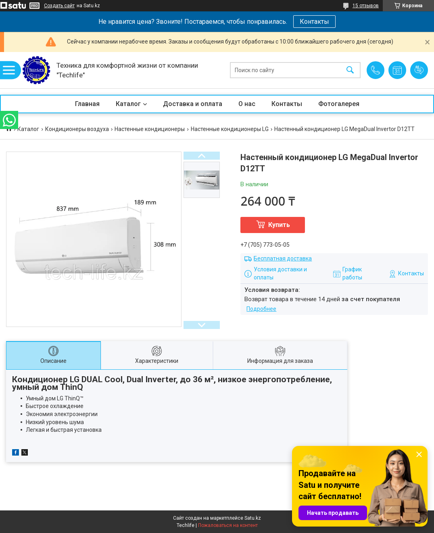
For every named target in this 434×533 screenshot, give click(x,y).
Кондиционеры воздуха (77, 129)
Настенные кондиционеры (150, 129)
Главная (87, 104)
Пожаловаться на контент (228, 525)
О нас (246, 104)
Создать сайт (59, 5)
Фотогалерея (338, 104)
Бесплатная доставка (283, 258)
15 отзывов (366, 5)
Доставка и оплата (192, 104)
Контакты (314, 21)
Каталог (128, 104)
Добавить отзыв (419, 70)
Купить (279, 225)
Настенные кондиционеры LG (230, 129)
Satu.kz (252, 518)
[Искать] (350, 70)
